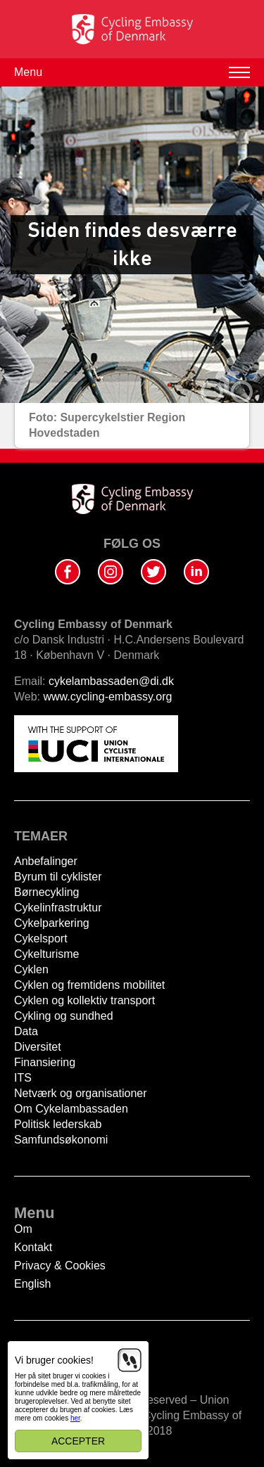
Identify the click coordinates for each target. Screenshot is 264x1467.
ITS (23, 1078)
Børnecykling (46, 892)
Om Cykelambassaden (71, 1109)
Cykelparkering (51, 923)
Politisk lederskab (58, 1124)
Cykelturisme (46, 954)
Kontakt (33, 1247)
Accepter (78, 1441)
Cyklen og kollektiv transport (84, 1000)
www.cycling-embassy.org (108, 697)
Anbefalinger (45, 861)
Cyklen (31, 969)
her (75, 1418)
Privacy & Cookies (60, 1265)
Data (26, 1031)
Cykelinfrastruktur (57, 908)
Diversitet (37, 1047)
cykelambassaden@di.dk (111, 681)
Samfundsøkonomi (61, 1140)
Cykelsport (41, 938)
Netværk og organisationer (80, 1093)
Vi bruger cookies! (54, 1360)
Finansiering (44, 1062)
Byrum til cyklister (57, 877)
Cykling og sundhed (63, 1016)
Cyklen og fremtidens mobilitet (89, 985)
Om (23, 1229)
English (32, 1284)
